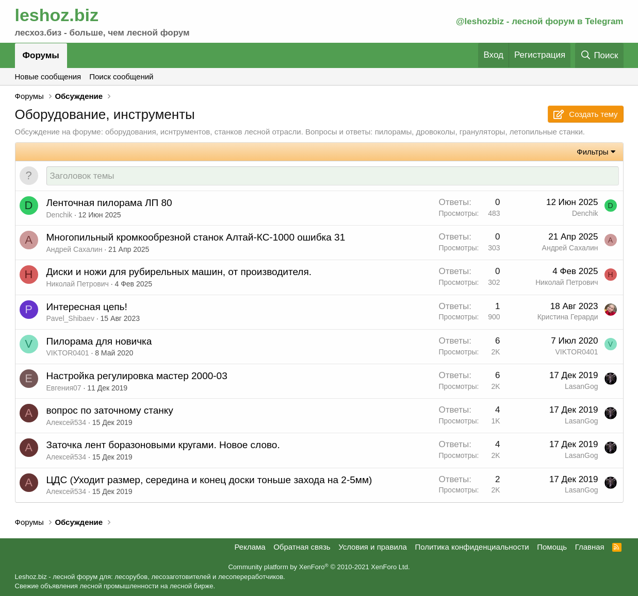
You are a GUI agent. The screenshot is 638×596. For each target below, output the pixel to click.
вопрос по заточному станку (109, 410)
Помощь (552, 546)
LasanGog (581, 387)
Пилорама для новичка (99, 341)
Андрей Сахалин (74, 250)
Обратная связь (302, 546)
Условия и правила (372, 546)
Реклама (249, 546)
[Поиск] (599, 55)
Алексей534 (66, 423)
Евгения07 (63, 388)
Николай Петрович (77, 284)
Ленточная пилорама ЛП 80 (109, 203)
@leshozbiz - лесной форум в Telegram (540, 21)
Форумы (41, 55)
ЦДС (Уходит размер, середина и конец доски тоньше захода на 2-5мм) (209, 480)
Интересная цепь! (86, 307)
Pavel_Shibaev (70, 319)
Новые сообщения (48, 76)
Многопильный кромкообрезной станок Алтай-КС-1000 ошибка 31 (196, 237)
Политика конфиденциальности (472, 546)
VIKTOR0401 (67, 353)
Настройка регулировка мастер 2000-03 (136, 376)
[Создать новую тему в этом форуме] (332, 176)
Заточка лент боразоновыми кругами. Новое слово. (163, 445)
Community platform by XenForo (319, 567)
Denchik (59, 215)
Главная (589, 546)
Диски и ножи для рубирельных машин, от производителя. (179, 272)
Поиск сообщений (121, 76)
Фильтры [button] (592, 151)
